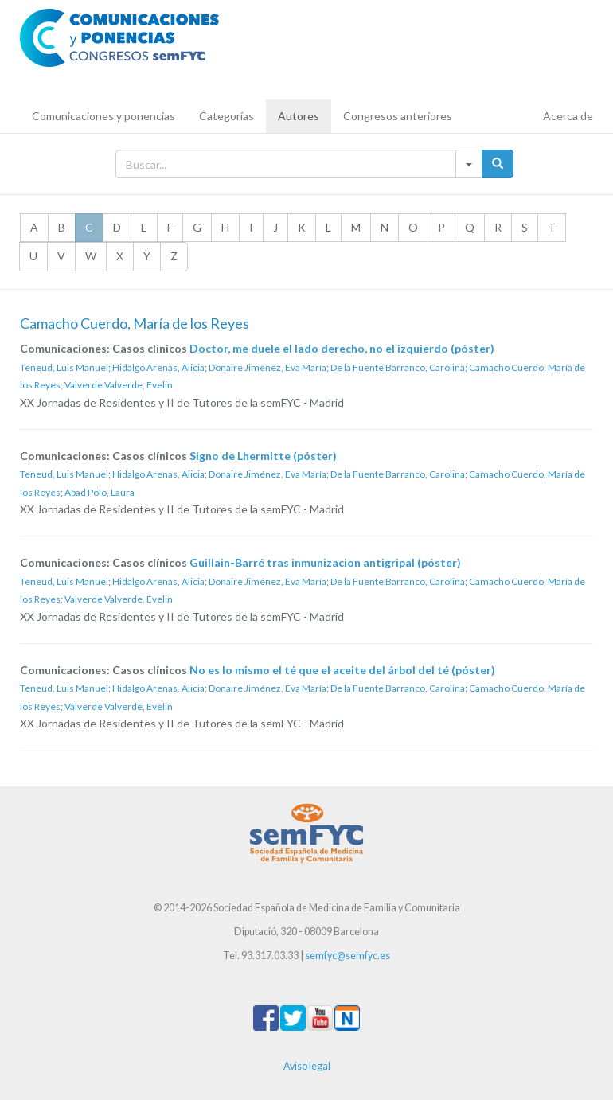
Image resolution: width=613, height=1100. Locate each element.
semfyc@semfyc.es (347, 956)
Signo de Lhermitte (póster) (263, 455)
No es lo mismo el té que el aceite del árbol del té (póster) (342, 670)
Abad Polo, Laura (99, 492)
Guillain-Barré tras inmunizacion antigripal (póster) (325, 562)
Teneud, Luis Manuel (64, 367)
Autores (298, 116)
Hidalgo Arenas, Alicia (158, 367)
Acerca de (568, 116)
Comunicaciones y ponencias (103, 116)
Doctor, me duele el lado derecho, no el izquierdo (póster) (341, 348)
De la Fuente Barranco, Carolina (397, 367)
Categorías (226, 116)
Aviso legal (306, 1066)
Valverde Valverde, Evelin (118, 385)
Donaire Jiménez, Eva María (267, 367)
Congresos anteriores (397, 116)
